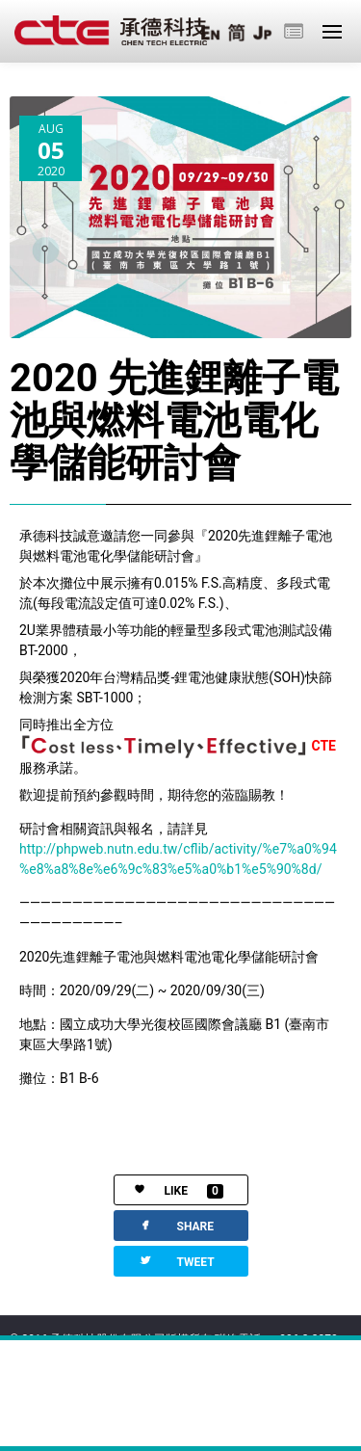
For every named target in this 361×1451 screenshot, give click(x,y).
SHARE (176, 1225)
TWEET (176, 1261)
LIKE (169, 1191)
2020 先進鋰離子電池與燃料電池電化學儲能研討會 (174, 421)
